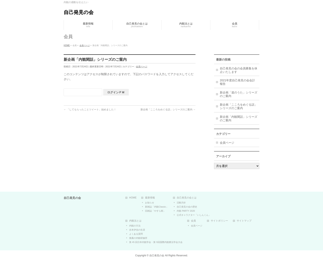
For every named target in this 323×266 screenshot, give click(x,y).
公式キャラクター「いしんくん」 (194, 215)
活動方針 (181, 202)
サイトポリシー (219, 220)
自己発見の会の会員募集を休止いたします (238, 70)
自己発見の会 (79, 12)
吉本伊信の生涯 (137, 230)
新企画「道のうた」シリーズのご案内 (238, 94)
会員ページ (141, 66)
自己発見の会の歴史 (187, 206)
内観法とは (135, 220)
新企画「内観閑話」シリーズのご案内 (238, 118)
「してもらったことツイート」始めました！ (90, 109)
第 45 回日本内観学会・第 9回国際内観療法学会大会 (156, 242)
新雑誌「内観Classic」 (156, 206)
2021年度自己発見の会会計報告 (237, 82)
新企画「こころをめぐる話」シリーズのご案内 (167, 109)
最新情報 (150, 197)
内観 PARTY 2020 (186, 211)
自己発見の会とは (187, 197)
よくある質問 (136, 234)
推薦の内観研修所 (138, 238)
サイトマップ (244, 220)
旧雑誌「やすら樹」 (155, 211)
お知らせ (149, 202)
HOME (133, 197)
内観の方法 (134, 225)
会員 (193, 220)
